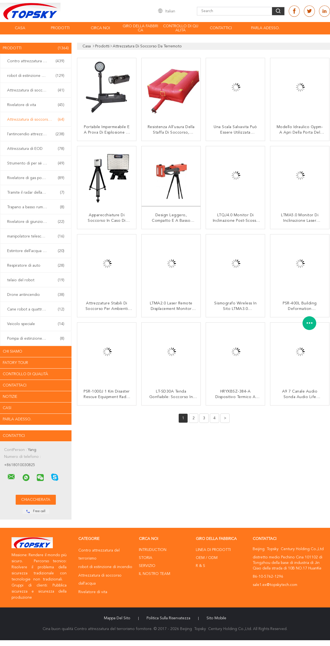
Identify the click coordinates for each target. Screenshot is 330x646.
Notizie (10, 397)
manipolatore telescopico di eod (35, 236)
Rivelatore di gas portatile (35, 178)
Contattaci (14, 385)
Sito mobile (216, 618)
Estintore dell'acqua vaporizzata (35, 251)
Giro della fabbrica (140, 28)
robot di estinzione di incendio (35, 76)
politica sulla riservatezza (168, 618)
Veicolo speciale (35, 324)
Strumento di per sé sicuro (35, 163)
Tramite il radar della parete (35, 192)
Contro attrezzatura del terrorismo (37, 61)
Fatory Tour (15, 363)
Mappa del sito (117, 618)
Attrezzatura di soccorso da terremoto (37, 119)
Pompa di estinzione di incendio (35, 338)
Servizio (147, 566)
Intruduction (152, 550)
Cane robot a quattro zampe (35, 309)
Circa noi (100, 28)
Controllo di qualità (180, 28)
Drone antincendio (35, 295)
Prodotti (60, 28)
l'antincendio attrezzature (35, 134)
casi (7, 408)
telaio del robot (35, 280)
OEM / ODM (207, 558)
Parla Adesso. (265, 28)
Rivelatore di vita (35, 105)
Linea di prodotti (213, 550)
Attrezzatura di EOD (35, 149)
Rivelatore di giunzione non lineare (37, 222)
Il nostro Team (154, 574)
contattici (221, 28)
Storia (145, 558)
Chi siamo (12, 351)
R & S (200, 566)
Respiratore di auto (35, 265)
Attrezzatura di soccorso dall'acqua (37, 90)
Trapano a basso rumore (35, 207)
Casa (20, 28)
